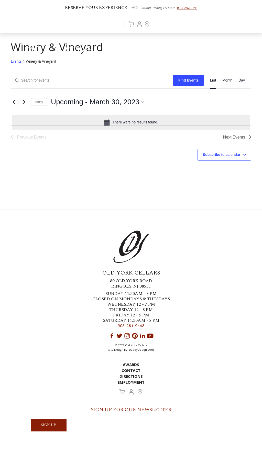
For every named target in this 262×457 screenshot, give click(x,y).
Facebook (111, 336)
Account (139, 24)
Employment (131, 382)
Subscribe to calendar (221, 155)
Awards (131, 364)
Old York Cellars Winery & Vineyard (57, 52)
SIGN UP (48, 425)
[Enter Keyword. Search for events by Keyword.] (92, 80)
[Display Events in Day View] (241, 80)
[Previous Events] (14, 102)
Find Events (188, 80)
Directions (131, 376)
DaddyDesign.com (141, 349)
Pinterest (135, 336)
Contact (131, 370)
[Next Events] (24, 102)
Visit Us (147, 24)
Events (16, 61)
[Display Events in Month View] (227, 80)
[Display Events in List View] (213, 80)
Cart (131, 24)
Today (39, 102)
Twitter (119, 336)
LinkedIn (142, 336)
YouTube (150, 336)
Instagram (127, 336)
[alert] (131, 122)
